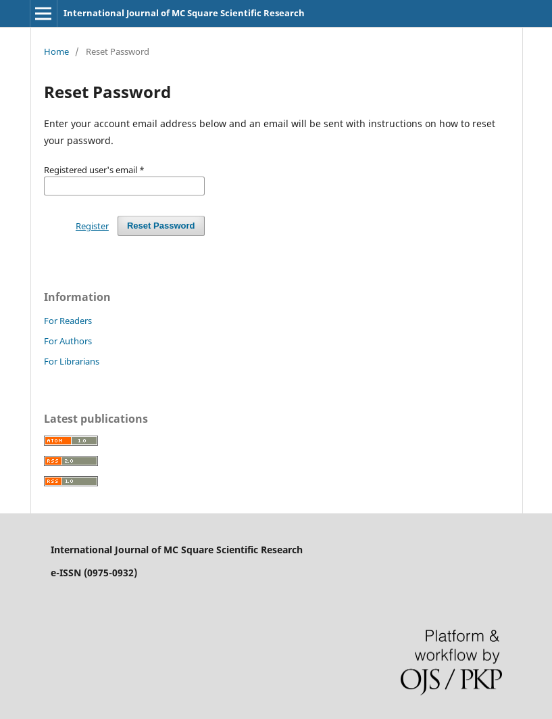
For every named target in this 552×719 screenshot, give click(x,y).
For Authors (68, 341)
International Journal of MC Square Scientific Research (184, 13)
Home (56, 51)
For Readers (68, 321)
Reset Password (161, 226)
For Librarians (71, 361)
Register (92, 226)
